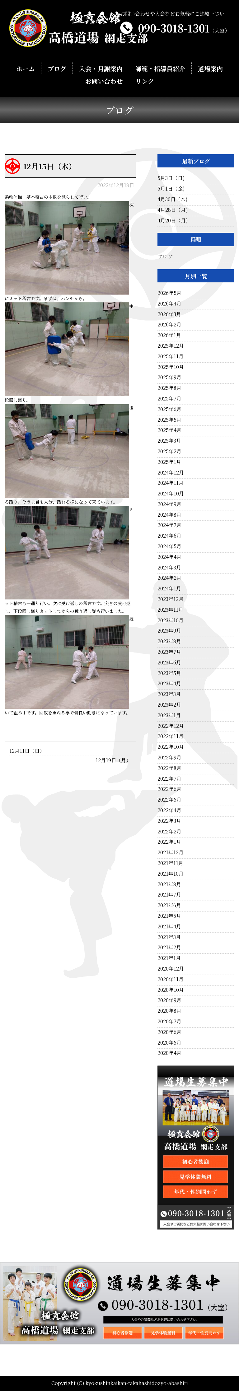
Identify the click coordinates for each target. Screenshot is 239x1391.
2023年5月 (169, 673)
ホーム (25, 68)
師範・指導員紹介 (160, 68)
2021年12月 (170, 852)
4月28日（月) (172, 209)
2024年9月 (169, 504)
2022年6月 (169, 788)
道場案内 (210, 68)
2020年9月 (169, 1000)
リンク (144, 81)
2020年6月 (169, 1032)
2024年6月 (169, 535)
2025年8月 (169, 387)
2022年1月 (169, 841)
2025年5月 (169, 419)
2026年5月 (169, 292)
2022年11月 (170, 736)
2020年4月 (169, 1052)
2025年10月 (170, 366)
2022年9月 (169, 757)
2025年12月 (170, 345)
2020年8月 (169, 1010)
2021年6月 (169, 905)
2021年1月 (169, 957)
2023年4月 (169, 683)
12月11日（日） (27, 750)
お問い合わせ (103, 81)
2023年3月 (169, 694)
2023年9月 (169, 630)
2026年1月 (169, 335)
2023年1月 (169, 715)
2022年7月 (169, 778)
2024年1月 (169, 588)
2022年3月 (169, 820)
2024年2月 (169, 577)
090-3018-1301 (184, 28)
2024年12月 (170, 472)
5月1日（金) (171, 188)
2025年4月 (169, 430)
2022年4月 (169, 810)
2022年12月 (170, 725)
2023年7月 (169, 651)
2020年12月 (170, 968)
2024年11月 (170, 482)
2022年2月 (169, 831)
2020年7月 (169, 1021)
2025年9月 (169, 377)
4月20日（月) (172, 220)
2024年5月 (169, 546)
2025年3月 (169, 440)
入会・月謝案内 (101, 68)
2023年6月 (169, 662)
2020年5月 (169, 1042)
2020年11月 (170, 979)
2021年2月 (169, 947)
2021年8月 (169, 884)
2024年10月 (170, 493)
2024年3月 (169, 567)
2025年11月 (170, 356)
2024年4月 (169, 556)
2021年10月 (170, 873)
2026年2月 (169, 324)
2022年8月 (169, 768)
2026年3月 (169, 314)
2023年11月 (170, 609)
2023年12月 (170, 599)
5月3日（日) (171, 177)
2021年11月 (170, 863)
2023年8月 (169, 641)
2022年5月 (169, 799)
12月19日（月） (113, 760)
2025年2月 (169, 451)
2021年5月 (169, 915)
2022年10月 (170, 746)
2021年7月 (169, 894)
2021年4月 (169, 926)
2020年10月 (170, 989)
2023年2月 (169, 704)
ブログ (57, 68)
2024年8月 (169, 514)
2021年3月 (169, 937)
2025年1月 (169, 461)
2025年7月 (169, 398)
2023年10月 (170, 620)
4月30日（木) (172, 199)
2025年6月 (169, 409)
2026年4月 (169, 303)
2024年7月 (169, 525)
